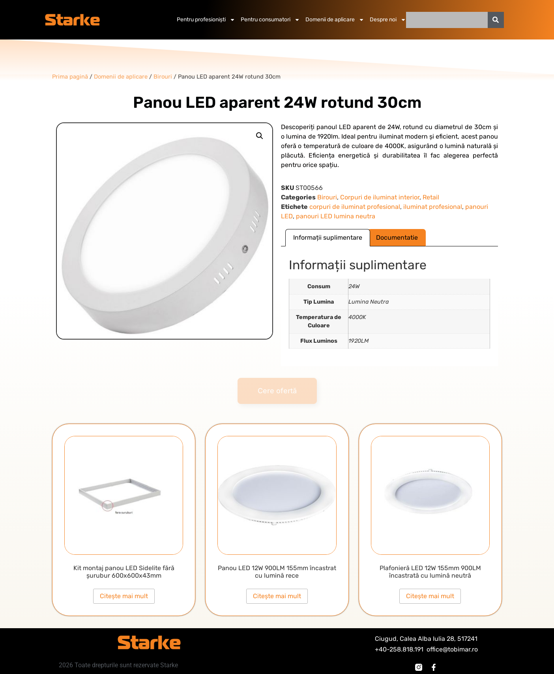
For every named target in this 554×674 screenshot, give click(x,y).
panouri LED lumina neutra (335, 216)
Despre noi (388, 19)
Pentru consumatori (270, 19)
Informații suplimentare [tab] (327, 237)
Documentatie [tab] (397, 237)
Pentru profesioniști (206, 19)
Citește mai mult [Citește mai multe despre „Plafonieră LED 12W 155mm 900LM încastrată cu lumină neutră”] (430, 596)
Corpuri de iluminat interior (379, 197)
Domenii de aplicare (334, 19)
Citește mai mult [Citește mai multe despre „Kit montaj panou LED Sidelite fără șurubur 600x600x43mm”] (124, 596)
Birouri (327, 197)
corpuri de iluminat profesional (354, 206)
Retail (431, 197)
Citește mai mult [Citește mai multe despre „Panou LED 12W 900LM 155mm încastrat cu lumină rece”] (277, 596)
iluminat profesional (432, 206)
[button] (260, 136)
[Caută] (496, 20)
